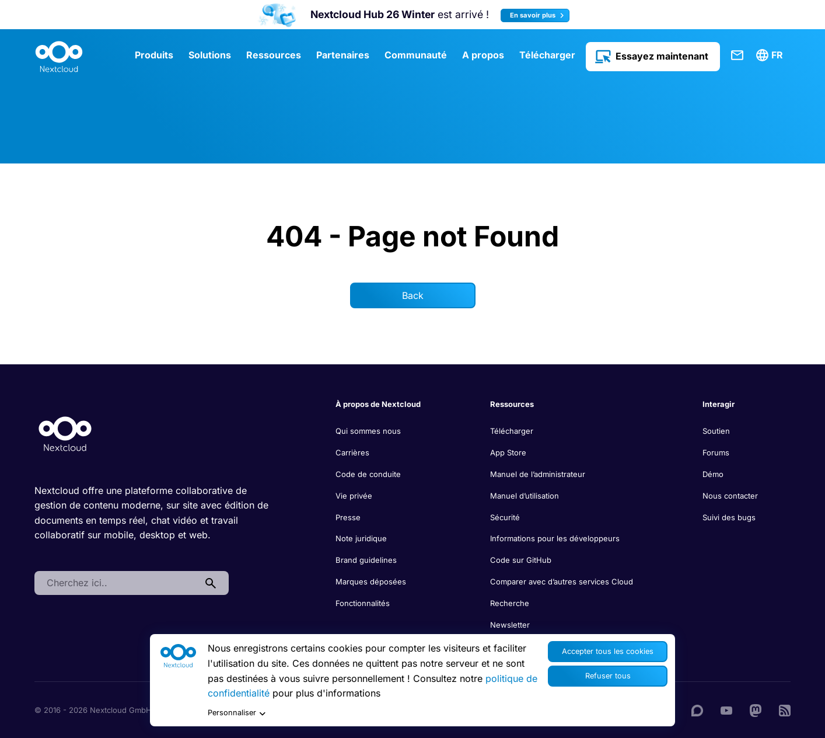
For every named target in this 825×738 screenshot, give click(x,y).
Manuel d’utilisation (524, 495)
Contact (737, 55)
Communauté (415, 55)
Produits (154, 55)
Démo (712, 474)
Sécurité (505, 517)
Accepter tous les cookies (607, 651)
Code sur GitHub (520, 560)
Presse (348, 517)
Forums (715, 452)
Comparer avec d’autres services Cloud (561, 581)
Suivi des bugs (729, 517)
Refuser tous (608, 675)
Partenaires (342, 55)
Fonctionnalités (362, 603)
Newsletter (510, 624)
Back (413, 295)
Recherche (509, 603)
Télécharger (547, 55)
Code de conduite (368, 474)
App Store (508, 452)
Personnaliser (236, 713)
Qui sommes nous (368, 431)
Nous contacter (730, 495)
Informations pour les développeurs (555, 538)
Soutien (716, 431)
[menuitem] (771, 55)
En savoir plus (538, 15)
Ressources (273, 55)
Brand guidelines (366, 560)
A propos (483, 55)
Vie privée (353, 495)
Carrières (352, 452)
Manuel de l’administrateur (537, 474)
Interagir (718, 404)
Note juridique (361, 538)
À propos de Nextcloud (378, 404)
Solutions (209, 55)
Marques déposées (370, 581)
